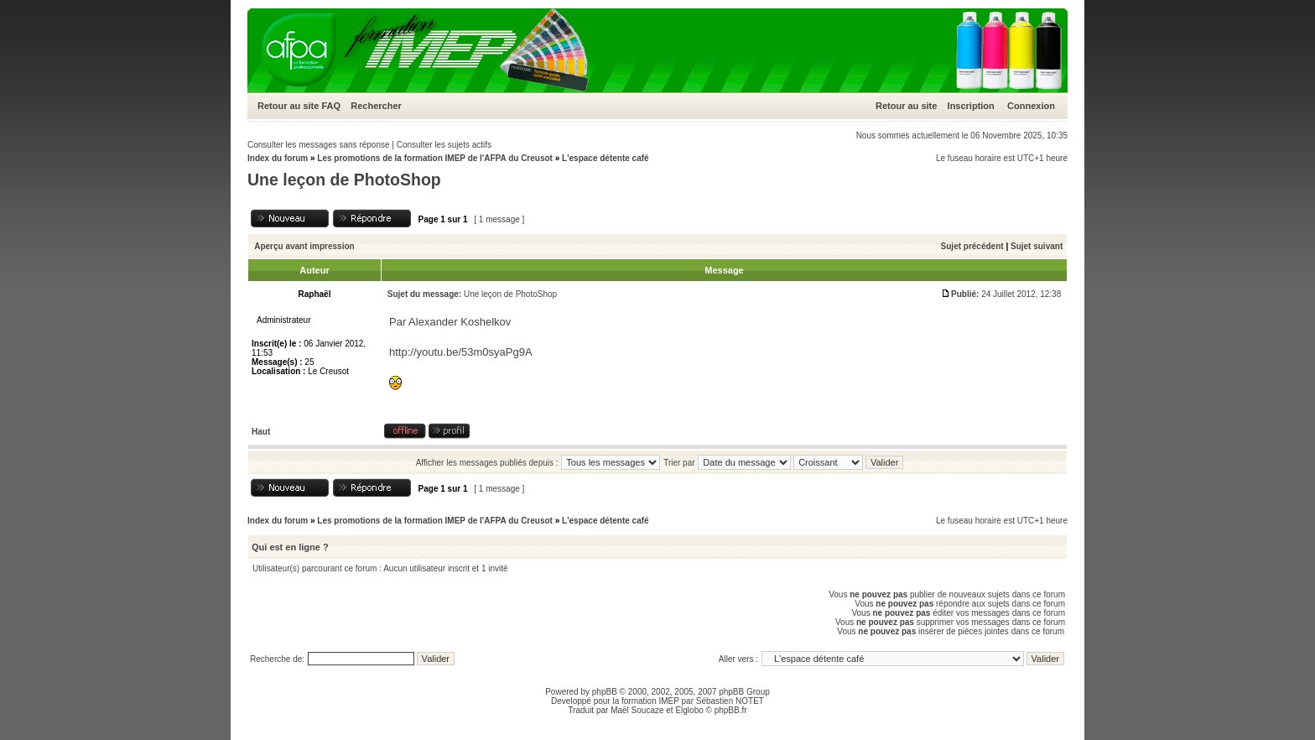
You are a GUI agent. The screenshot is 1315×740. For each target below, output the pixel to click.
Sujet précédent (972, 246)
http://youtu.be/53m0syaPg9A (461, 352)
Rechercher (376, 106)
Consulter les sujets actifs (444, 144)
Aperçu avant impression (304, 246)
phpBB (604, 691)
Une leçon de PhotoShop (344, 179)
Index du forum (277, 158)
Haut (261, 431)
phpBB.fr (731, 710)
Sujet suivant (1037, 246)
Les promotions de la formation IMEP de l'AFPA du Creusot (435, 158)
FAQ (330, 106)
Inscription (971, 106)
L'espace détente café (605, 158)
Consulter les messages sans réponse (318, 144)
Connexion (1031, 106)
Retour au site (288, 106)
